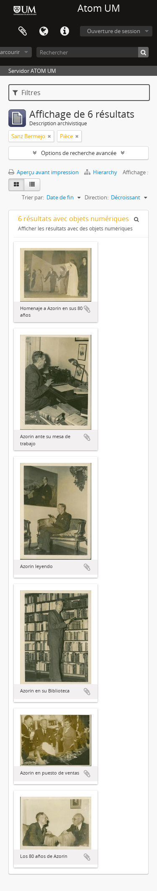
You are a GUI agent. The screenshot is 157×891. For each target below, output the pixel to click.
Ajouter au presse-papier (87, 309)
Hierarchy (101, 172)
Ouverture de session (113, 31)
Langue (43, 31)
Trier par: (33, 197)
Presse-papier (22, 31)
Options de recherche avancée (78, 153)
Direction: (96, 197)
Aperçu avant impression (43, 172)
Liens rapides (64, 31)
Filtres (27, 92)
